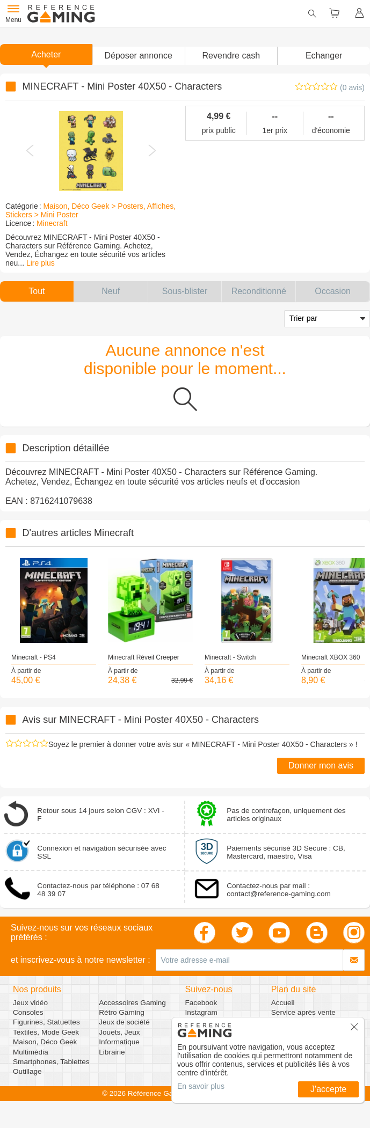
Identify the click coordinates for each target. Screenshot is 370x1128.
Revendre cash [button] (231, 55)
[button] (138, 56)
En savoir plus (200, 1086)
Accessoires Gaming (132, 1003)
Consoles (28, 1012)
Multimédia (30, 1052)
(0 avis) (352, 87)
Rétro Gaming (121, 1012)
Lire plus (40, 263)
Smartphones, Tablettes (51, 1062)
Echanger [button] (324, 55)
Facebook (201, 1003)
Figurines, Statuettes (46, 1022)
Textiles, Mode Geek (46, 1032)
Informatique (119, 1042)
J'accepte (328, 1089)
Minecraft (52, 223)
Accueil (283, 1003)
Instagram (201, 1012)
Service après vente (303, 1012)
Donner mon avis (320, 765)
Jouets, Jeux (119, 1032)
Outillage (27, 1071)
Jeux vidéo (30, 1003)
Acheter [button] (46, 54)
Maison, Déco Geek (45, 1042)
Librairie (112, 1052)
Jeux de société (124, 1022)
